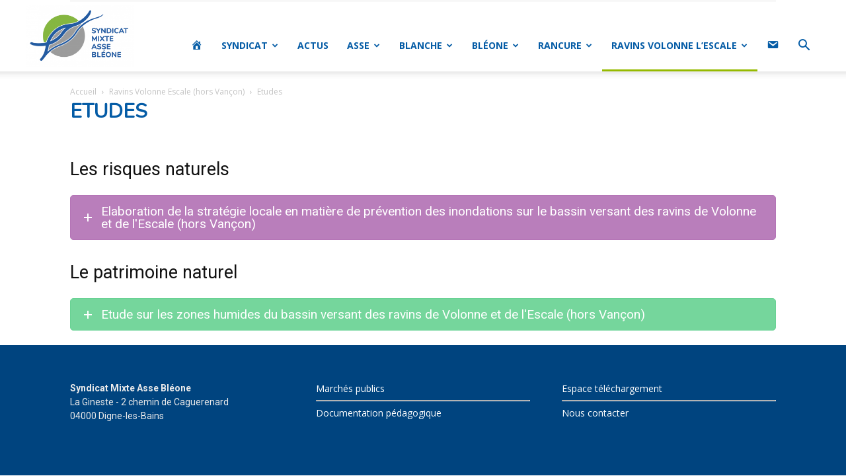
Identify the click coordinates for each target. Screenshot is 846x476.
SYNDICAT (249, 45)
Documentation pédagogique (379, 413)
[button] (804, 46)
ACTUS (312, 45)
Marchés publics (350, 388)
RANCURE (565, 45)
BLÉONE (495, 45)
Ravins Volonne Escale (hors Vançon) (177, 91)
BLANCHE (426, 45)
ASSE (363, 45)
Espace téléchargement (612, 388)
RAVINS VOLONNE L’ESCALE (679, 45)
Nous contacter (595, 413)
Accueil (83, 91)
